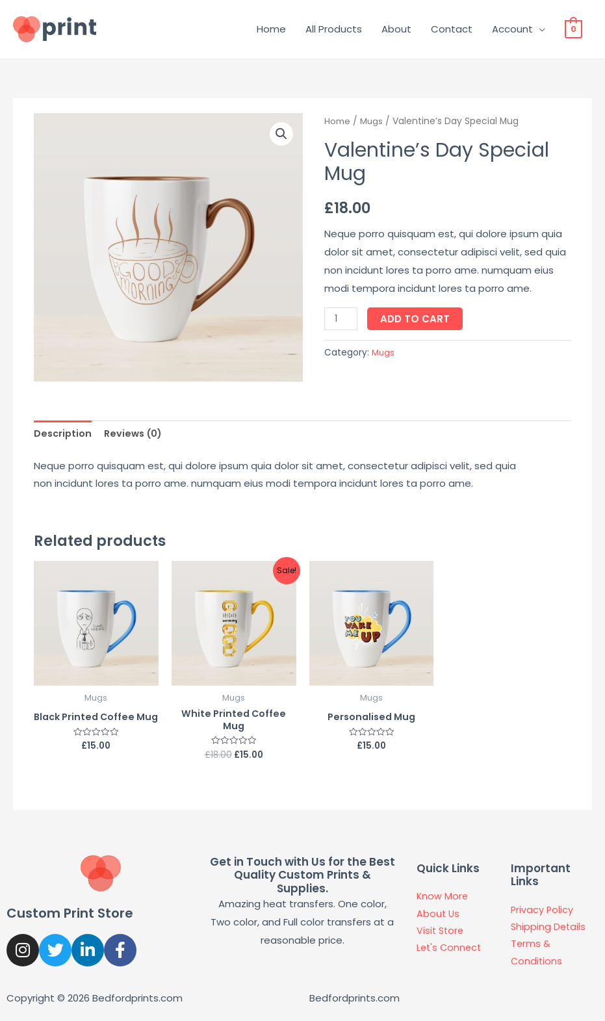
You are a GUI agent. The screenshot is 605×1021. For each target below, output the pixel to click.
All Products (333, 29)
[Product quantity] (341, 318)
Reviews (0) (137, 434)
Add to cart (417, 319)
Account (512, 29)
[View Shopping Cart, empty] (573, 29)
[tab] (64, 434)
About (396, 29)
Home (271, 29)
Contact (451, 29)
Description (64, 434)
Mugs (371, 121)
